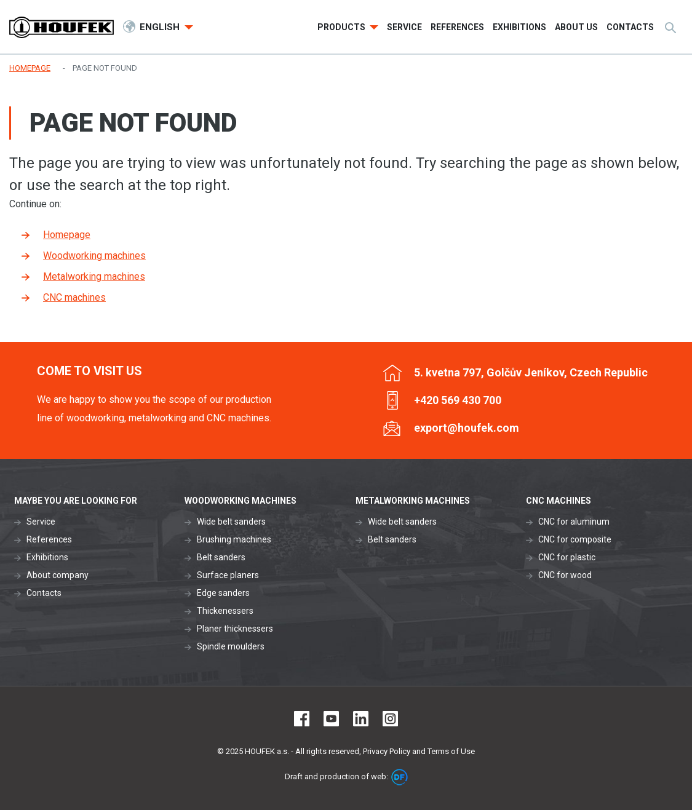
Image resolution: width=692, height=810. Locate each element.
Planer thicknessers (235, 628)
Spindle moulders (230, 646)
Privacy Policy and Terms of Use (419, 751)
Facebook (301, 718)
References (49, 539)
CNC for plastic (566, 557)
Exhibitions (47, 557)
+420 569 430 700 (457, 400)
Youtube (331, 718)
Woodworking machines (94, 255)
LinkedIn (360, 718)
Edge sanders (223, 593)
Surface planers (228, 575)
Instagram (390, 718)
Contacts (44, 593)
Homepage (66, 234)
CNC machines (74, 297)
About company (57, 575)
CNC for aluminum (574, 521)
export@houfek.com (466, 427)
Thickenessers (225, 611)
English (161, 27)
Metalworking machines (94, 276)
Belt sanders (221, 557)
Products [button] (342, 27)
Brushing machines (234, 539)
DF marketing (399, 777)
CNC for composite (574, 539)
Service (40, 521)
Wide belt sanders (231, 521)
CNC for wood (565, 575)
